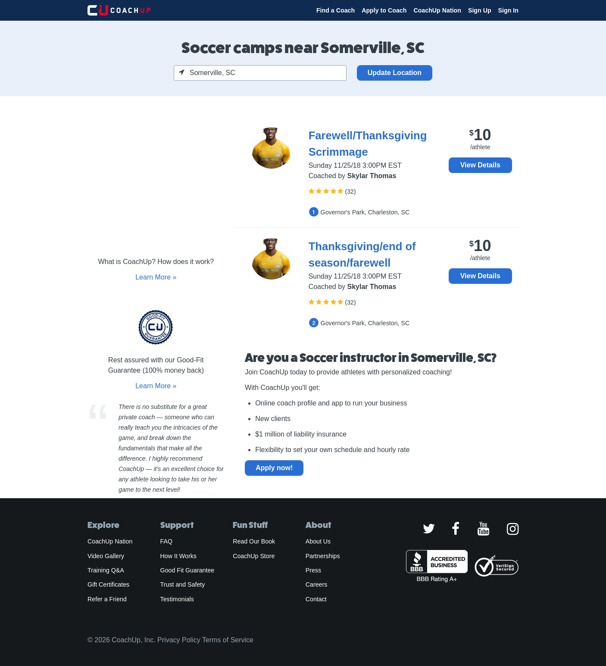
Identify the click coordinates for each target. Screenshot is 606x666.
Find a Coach (335, 10)
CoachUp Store (254, 556)
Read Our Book (254, 541)
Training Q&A (105, 570)
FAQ (166, 541)
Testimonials (177, 599)
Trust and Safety (182, 584)
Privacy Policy (178, 640)
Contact (316, 599)
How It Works (178, 556)
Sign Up (479, 10)
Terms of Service (227, 640)
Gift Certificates (108, 584)
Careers (317, 584)
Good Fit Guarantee (187, 570)
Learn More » (155, 277)
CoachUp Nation (437, 10)
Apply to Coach (384, 10)
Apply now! (274, 467)
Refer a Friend (107, 599)
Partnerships (323, 556)
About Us (318, 541)
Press (313, 570)
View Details (480, 165)
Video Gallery (105, 556)
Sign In (508, 10)
